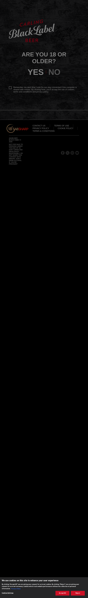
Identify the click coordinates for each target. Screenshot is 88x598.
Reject (78, 593)
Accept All (62, 593)
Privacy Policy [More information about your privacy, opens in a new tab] (16, 588)
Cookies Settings (7, 593)
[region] (44, 587)
